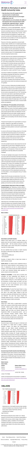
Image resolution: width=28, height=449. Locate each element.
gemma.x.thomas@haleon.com (8, 370)
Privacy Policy (24, 439)
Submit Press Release (21, 437)
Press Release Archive (10, 437)
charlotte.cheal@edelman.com (21, 368)
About (3, 437)
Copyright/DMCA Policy (15, 439)
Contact (14, 442)
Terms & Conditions (5, 439)
